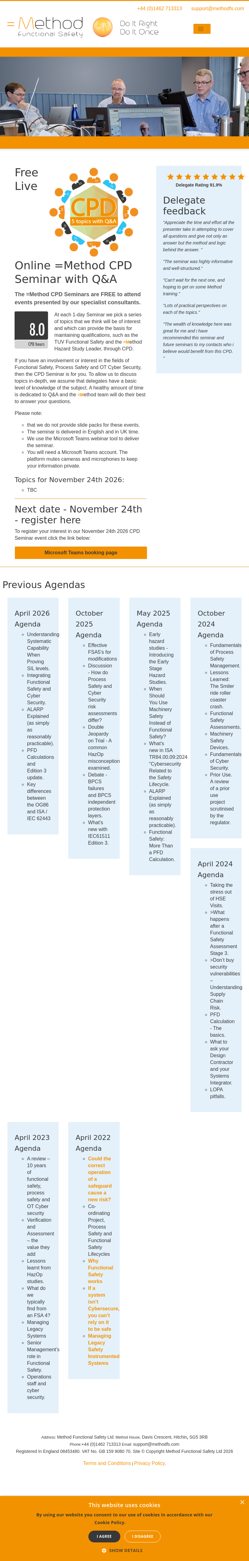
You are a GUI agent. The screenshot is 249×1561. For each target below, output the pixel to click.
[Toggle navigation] (200, 29)
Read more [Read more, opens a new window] (140, 1522)
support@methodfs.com (217, 8)
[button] (124, 1550)
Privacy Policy (149, 1463)
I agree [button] (104, 1536)
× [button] (242, 1502)
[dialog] (124, 1528)
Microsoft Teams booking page (81, 552)
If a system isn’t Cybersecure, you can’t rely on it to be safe (103, 1309)
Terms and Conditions (107, 1463)
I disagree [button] (142, 1536)
